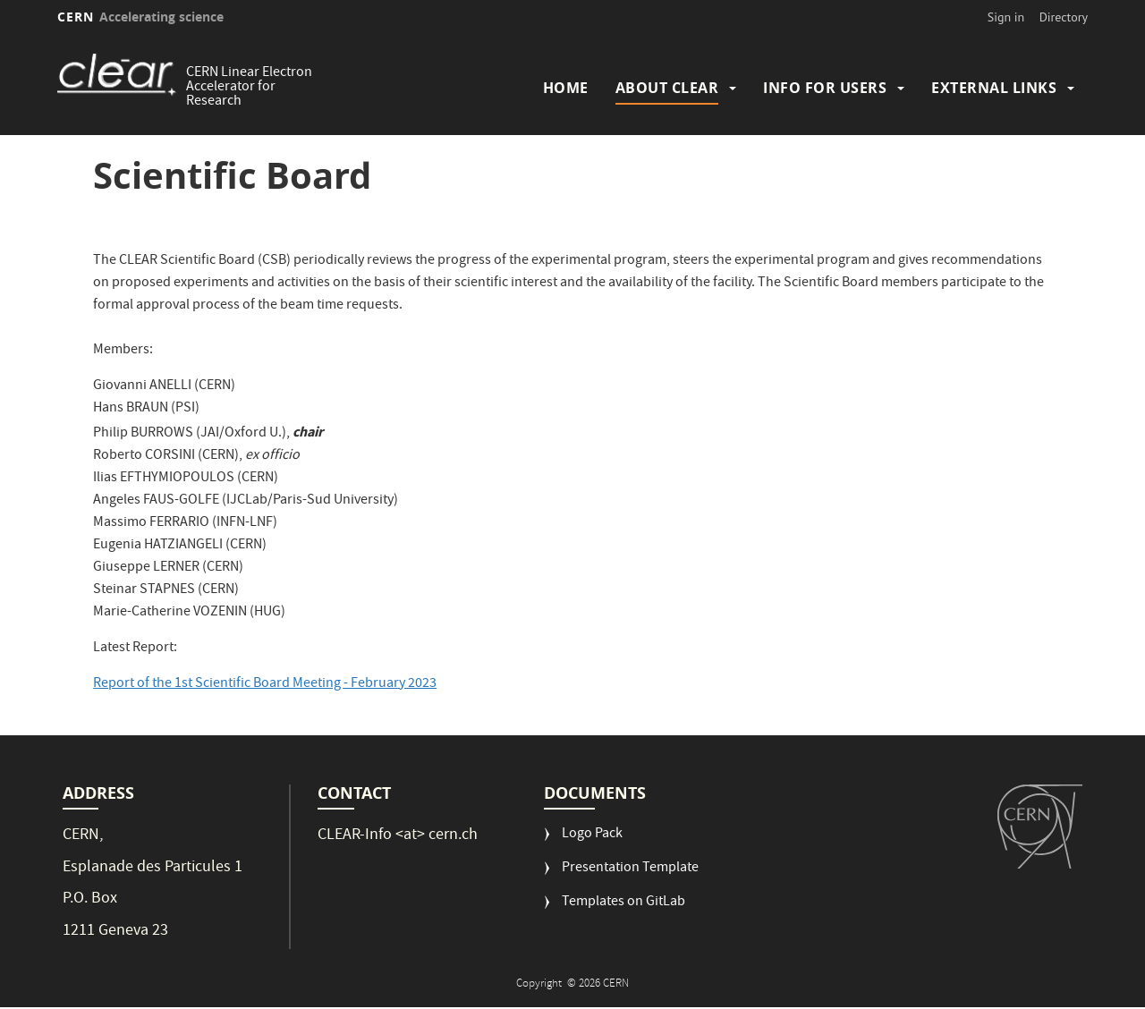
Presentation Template (630, 869)
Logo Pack (592, 835)
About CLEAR (667, 88)
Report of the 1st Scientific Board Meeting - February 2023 (265, 684)
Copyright (540, 984)
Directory (1063, 17)
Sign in (1006, 17)
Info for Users (824, 88)
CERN (140, 16)
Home (566, 88)
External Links (993, 88)
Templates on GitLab (623, 903)
